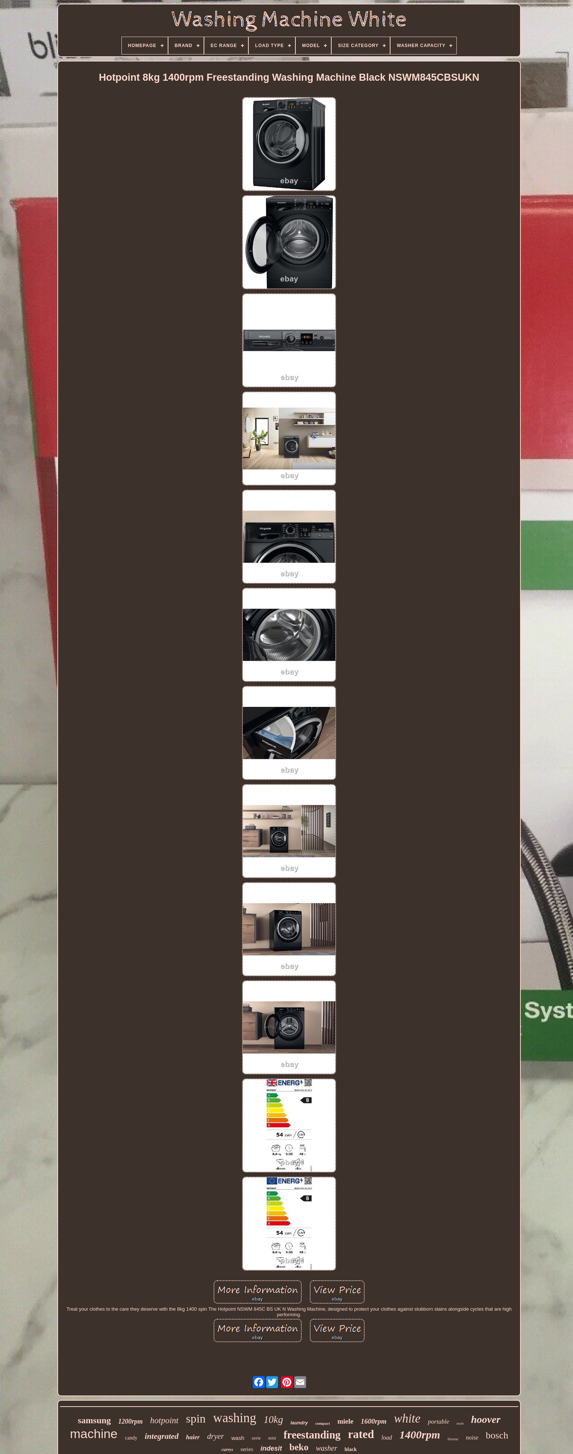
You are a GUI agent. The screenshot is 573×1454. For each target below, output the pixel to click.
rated (361, 1434)
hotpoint (164, 1420)
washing (235, 1418)
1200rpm (130, 1421)
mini (272, 1438)
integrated (162, 1436)
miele (345, 1421)
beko (298, 1447)
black (351, 1449)
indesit (271, 1448)
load (387, 1437)
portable (438, 1421)
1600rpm (374, 1421)
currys (227, 1449)
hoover (485, 1419)
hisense (453, 1439)
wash (237, 1438)
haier (193, 1437)
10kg (273, 1419)
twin (460, 1423)
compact (322, 1423)
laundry (299, 1422)
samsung (94, 1420)
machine (94, 1434)
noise (472, 1437)
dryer (215, 1436)
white (407, 1418)
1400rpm (419, 1434)
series (247, 1449)
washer (326, 1448)
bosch (497, 1435)
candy (131, 1438)
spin (195, 1418)
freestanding (312, 1435)
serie (256, 1438)
